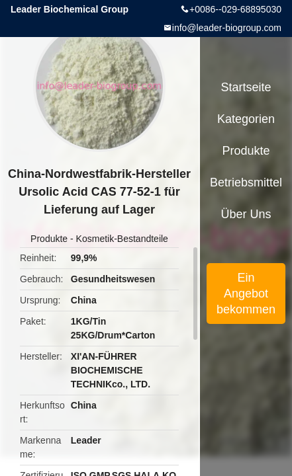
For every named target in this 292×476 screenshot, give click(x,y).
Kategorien (246, 119)
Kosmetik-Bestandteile (122, 238)
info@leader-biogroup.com (226, 27)
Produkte (49, 238)
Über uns (246, 214)
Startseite (246, 87)
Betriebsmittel (246, 182)
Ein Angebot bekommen (246, 293)
